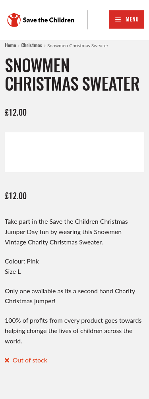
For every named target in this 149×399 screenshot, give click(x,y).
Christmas (31, 45)
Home (10, 45)
